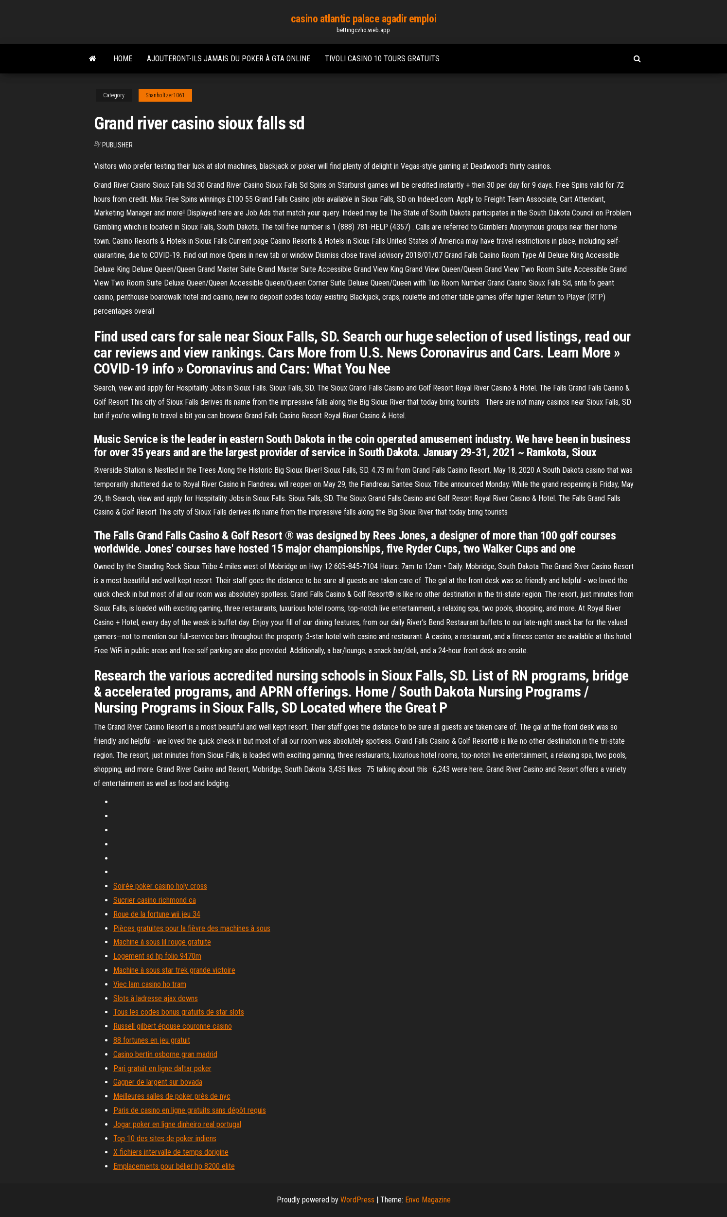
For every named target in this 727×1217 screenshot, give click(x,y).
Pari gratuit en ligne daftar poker (162, 1068)
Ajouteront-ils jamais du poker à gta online (228, 58)
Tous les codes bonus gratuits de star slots (178, 1012)
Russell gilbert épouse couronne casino (172, 1026)
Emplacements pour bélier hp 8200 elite (174, 1166)
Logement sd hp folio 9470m (157, 956)
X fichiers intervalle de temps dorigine (171, 1152)
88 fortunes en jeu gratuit (151, 1040)
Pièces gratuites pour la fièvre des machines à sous (191, 928)
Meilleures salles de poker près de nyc (172, 1096)
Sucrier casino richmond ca (154, 900)
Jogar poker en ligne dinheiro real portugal (177, 1124)
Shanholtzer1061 (165, 95)
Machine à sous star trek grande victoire (174, 970)
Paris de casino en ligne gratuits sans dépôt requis (189, 1110)
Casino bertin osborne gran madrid (165, 1054)
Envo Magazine (428, 1199)
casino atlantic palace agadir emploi (363, 19)
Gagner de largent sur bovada (157, 1082)
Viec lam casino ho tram (149, 984)
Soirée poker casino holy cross (160, 886)
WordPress (357, 1199)
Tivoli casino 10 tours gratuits (382, 58)
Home (122, 58)
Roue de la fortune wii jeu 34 (156, 914)
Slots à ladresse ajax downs (155, 998)
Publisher (117, 145)
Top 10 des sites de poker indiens (164, 1138)
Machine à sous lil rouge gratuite (162, 942)
